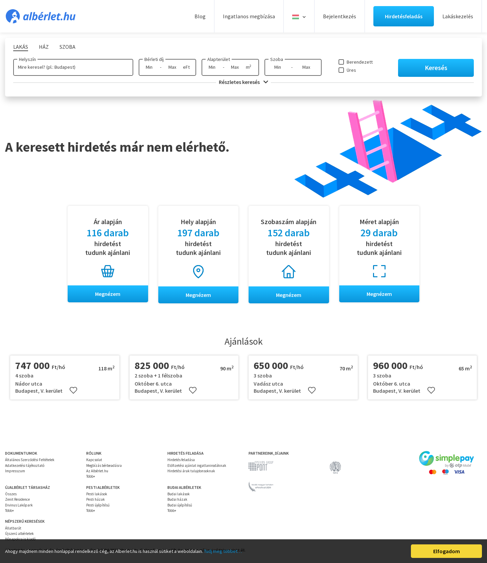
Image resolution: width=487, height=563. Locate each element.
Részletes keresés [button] (243, 82)
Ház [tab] (44, 46)
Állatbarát (13, 528)
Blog (200, 16)
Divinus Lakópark (19, 505)
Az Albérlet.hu (97, 471)
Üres (351, 70)
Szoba (276, 59)
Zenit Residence (17, 499)
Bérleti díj (154, 59)
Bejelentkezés (339, 16)
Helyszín (27, 59)
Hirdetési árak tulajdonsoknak (191, 471)
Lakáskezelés (457, 16)
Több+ (90, 476)
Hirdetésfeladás (403, 16)
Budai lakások (178, 494)
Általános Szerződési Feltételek (29, 460)
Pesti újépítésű (98, 505)
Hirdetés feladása (181, 460)
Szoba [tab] (67, 46)
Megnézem (107, 293)
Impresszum (15, 471)
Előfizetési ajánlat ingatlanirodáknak (196, 465)
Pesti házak (95, 499)
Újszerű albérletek (19, 533)
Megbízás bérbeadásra (104, 465)
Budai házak (177, 499)
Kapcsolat (94, 460)
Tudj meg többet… (223, 551)
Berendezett (360, 62)
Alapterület (218, 59)
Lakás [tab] (20, 46)
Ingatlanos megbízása (249, 16)
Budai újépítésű (179, 505)
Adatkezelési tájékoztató (24, 465)
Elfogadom (446, 551)
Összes (11, 494)
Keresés (436, 67)
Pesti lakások (96, 494)
